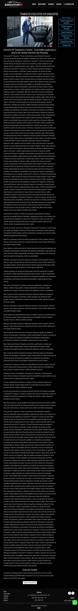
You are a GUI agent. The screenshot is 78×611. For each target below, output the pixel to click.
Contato (6, 598)
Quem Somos (7, 594)
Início (5, 591)
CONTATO (58, 4)
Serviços (6, 596)
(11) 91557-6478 (69, 4)
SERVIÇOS (51, 4)
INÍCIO (34, 4)
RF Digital (44, 605)
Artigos (6, 600)
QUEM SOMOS (42, 4)
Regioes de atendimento (30, 582)
